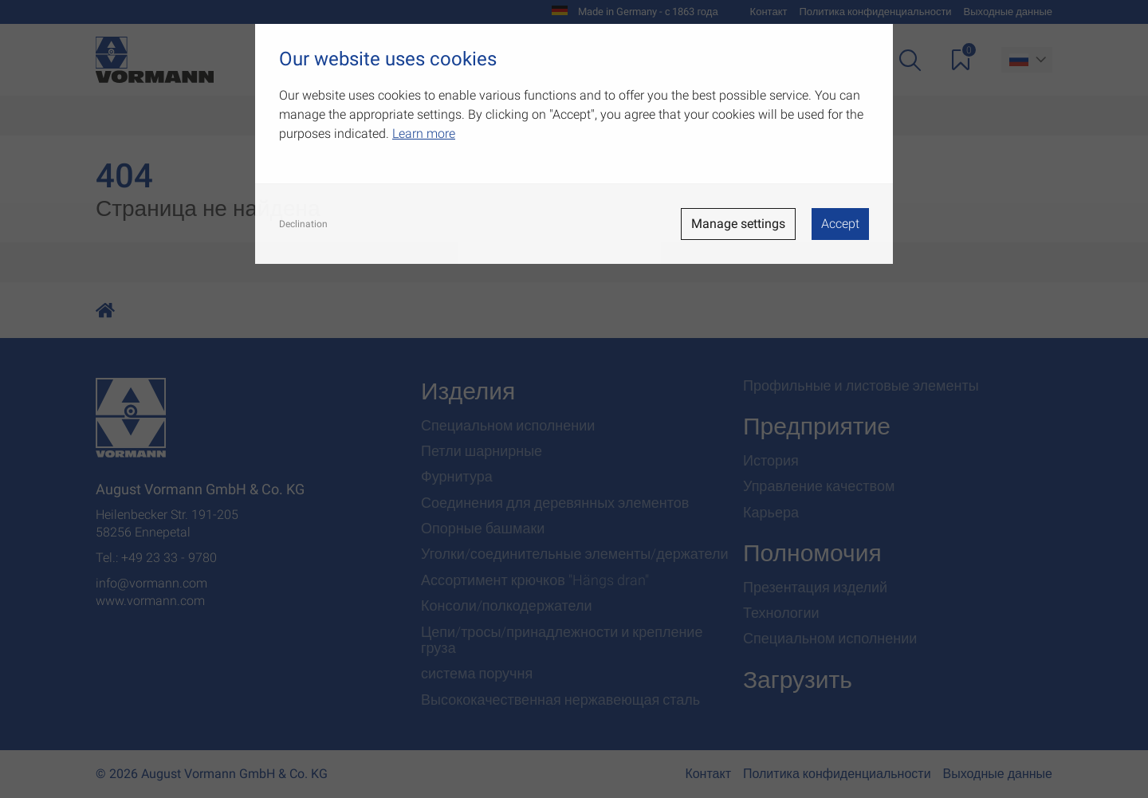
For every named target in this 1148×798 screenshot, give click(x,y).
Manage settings (738, 223)
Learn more (423, 133)
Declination (303, 224)
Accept (840, 223)
